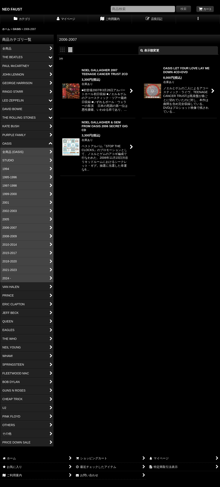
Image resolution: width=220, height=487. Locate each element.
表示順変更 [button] (149, 50)
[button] (198, 19)
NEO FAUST (12, 9)
